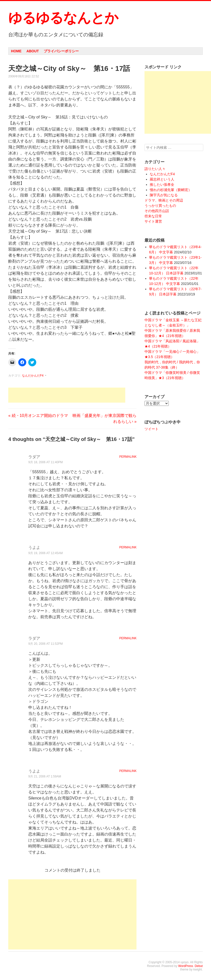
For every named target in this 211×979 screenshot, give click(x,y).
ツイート (151, 429)
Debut (199, 966)
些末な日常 (153, 216)
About (32, 51)
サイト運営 (153, 221)
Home (16, 51)
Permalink (127, 456)
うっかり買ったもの (160, 206)
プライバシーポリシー (61, 51)
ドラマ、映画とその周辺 (163, 200)
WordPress (185, 966)
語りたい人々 (155, 169)
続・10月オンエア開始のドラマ (38, 415)
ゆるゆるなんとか (63, 18)
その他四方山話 (156, 211)
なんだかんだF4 (33, 375)
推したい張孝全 (162, 185)
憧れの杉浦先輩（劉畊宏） (171, 190)
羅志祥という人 (162, 179)
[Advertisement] (66, 395)
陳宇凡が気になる (164, 195)
